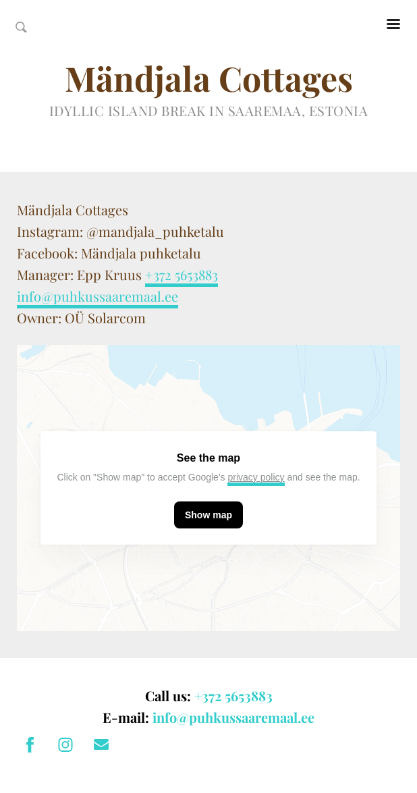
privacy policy (255, 477)
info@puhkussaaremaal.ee (97, 296)
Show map (208, 515)
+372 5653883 (181, 274)
